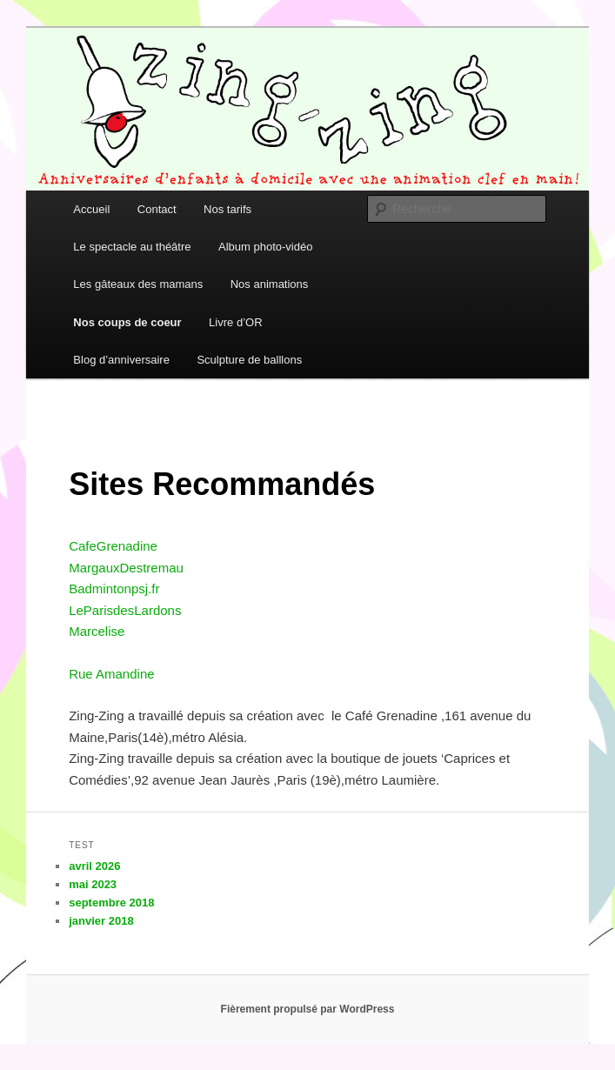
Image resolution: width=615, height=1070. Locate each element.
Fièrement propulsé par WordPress (308, 1009)
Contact (157, 209)
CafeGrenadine (113, 545)
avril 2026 (94, 866)
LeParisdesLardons (125, 610)
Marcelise (96, 631)
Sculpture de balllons (249, 359)
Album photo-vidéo (265, 246)
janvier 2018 (101, 920)
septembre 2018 (111, 902)
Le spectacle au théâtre (132, 246)
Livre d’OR (235, 322)
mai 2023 (93, 884)
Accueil (91, 209)
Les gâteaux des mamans (138, 284)
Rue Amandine (111, 673)
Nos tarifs (227, 209)
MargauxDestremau (126, 567)
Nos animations (270, 284)
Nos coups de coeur (127, 322)
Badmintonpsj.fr (114, 588)
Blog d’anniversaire (121, 359)
